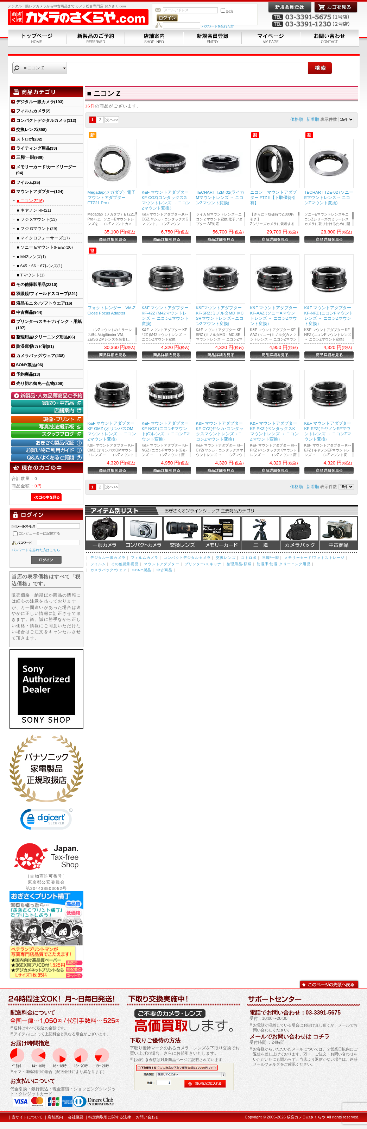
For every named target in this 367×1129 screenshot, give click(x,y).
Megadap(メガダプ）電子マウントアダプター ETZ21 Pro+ (111, 197)
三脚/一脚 (270, 558)
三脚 (260, 533)
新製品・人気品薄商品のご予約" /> (48, 395)
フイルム (98, 564)
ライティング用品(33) (36, 148)
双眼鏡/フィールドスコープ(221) (46, 293)
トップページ (37, 37)
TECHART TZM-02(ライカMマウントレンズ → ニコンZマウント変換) (220, 197)
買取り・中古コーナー (48, 403)
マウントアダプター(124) (40, 191)
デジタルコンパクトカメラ (143, 533)
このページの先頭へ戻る (329, 983)
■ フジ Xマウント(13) (37, 219)
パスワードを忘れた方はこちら (36, 550)
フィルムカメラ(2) (33, 110)
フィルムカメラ (144, 558)
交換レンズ (182, 533)
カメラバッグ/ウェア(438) (40, 355)
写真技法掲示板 (48, 426)
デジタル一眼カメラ (104, 533)
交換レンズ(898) (31, 129)
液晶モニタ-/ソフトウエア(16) (44, 303)
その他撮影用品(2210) (37, 284)
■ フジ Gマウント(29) (37, 228)
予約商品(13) (28, 374)
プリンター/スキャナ (203, 564)
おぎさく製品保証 (48, 443)
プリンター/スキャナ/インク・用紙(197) (49, 324)
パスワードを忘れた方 (218, 26)
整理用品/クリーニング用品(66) (45, 337)
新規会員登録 (212, 37)
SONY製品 (141, 570)
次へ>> (112, 119)
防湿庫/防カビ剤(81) (35, 346)
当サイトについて (27, 1117)
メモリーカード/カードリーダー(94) (46, 169)
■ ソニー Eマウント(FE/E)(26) (45, 247)
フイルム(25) (28, 182)
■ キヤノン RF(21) (34, 210)
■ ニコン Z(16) (30, 200)
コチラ (321, 1037)
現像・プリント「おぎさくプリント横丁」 (48, 419)
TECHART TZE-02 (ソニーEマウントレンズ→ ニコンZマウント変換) (328, 197)
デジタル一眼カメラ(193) (40, 101)
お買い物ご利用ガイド (48, 450)
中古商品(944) (29, 312)
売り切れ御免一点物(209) (40, 383)
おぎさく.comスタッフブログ (48, 434)
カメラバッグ (299, 533)
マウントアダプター (161, 564)
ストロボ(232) (29, 139)
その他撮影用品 (125, 564)
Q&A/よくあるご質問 (48, 457)
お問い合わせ (329, 37)
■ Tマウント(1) (31, 275)
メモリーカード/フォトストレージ (314, 558)
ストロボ (249, 558)
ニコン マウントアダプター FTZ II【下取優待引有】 (273, 197)
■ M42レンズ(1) (31, 256)
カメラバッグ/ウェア (108, 570)
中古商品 (338, 533)
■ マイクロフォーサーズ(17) (43, 238)
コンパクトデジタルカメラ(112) (46, 120)
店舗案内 (154, 37)
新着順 (312, 119)
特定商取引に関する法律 (109, 1117)
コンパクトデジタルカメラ (187, 558)
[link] (46, 820)
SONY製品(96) (29, 364)
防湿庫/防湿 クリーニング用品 (284, 564)
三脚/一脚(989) (30, 157)
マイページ (271, 37)
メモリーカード (221, 533)
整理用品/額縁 (239, 564)
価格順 (296, 119)
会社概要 (75, 1117)
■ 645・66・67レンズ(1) (40, 265)
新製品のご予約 (96, 37)
